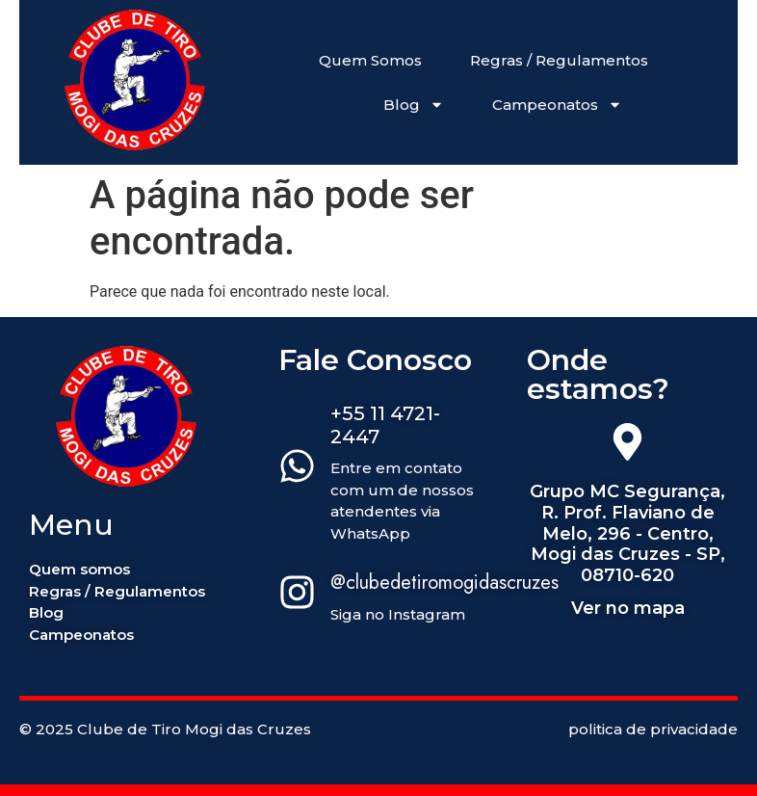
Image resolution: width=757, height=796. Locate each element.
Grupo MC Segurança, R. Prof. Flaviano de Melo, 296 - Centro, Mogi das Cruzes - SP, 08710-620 (627, 533)
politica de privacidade (653, 729)
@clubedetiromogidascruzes (444, 583)
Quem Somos (370, 60)
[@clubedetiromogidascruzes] (297, 595)
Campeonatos (557, 104)
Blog (413, 104)
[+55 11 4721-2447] (297, 469)
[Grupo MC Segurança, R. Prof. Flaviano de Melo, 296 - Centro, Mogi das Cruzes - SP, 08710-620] (627, 445)
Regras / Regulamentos (559, 60)
